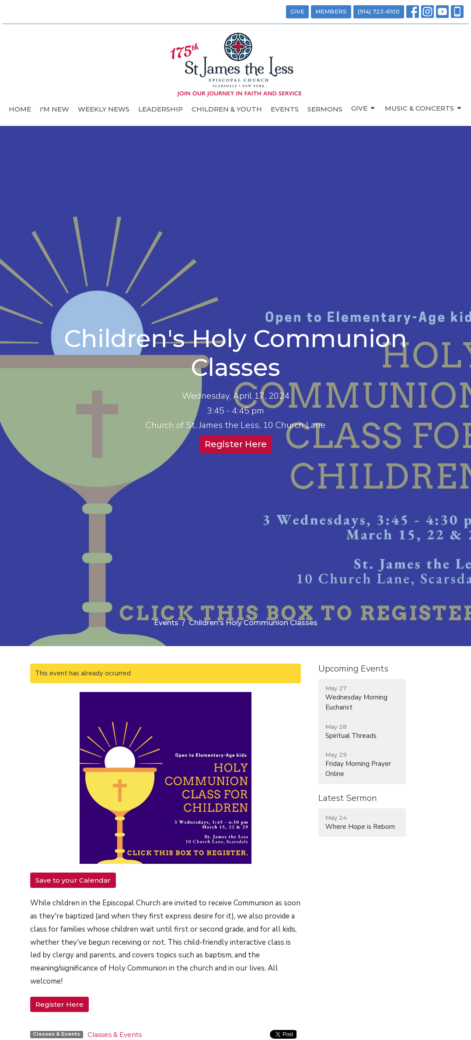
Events (285, 109)
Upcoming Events (353, 669)
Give (363, 108)
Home (20, 109)
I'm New (54, 109)
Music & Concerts (424, 108)
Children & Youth (227, 109)
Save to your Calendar (73, 880)
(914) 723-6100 (379, 11)
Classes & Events (114, 1034)
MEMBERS (331, 11)
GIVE (297, 11)
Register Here (236, 444)
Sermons (324, 109)
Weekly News (103, 109)
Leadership (160, 109)
